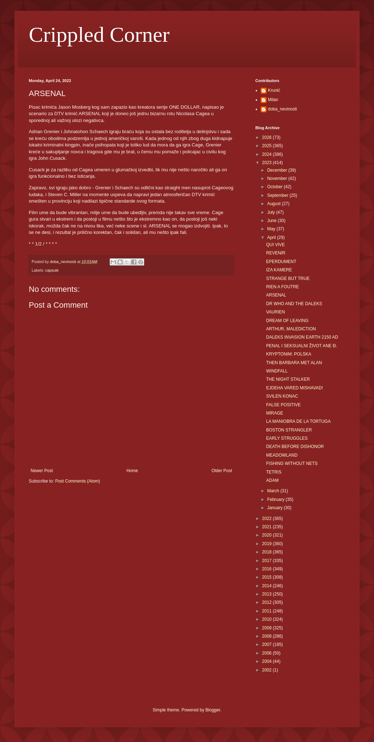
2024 (267, 154)
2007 (267, 644)
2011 (267, 611)
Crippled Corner (99, 34)
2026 (267, 137)
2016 (267, 568)
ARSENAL (276, 295)
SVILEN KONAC (282, 396)
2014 (267, 585)
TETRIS (274, 472)
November (277, 178)
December (277, 170)
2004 (267, 661)
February (276, 499)
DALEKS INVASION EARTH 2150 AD (302, 337)
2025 (267, 145)
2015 (267, 577)
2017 (267, 560)
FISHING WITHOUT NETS (292, 463)
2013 (267, 594)
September (278, 195)
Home (132, 470)
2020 (267, 535)
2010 (267, 619)
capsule (52, 270)
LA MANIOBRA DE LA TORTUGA (298, 421)
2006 (267, 653)
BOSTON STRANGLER (289, 430)
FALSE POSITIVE (283, 404)
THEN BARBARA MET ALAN (294, 362)
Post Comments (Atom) (77, 481)
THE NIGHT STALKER (288, 379)
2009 (267, 627)
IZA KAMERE (279, 269)
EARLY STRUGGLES (287, 438)
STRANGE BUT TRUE (288, 278)
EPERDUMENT (281, 261)
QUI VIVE (275, 244)
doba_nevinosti (282, 109)
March (273, 490)
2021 (267, 526)
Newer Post (42, 470)
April (272, 237)
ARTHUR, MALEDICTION (291, 328)
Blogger (212, 709)
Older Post (221, 470)
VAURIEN (275, 312)
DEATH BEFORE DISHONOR (295, 446)
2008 (267, 636)
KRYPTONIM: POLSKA (288, 354)
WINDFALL (277, 371)
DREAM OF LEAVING (287, 320)
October (275, 186)
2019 (267, 543)
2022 (267, 518)
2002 (267, 670)
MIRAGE (274, 413)
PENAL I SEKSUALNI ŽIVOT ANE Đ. (301, 345)
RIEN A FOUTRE (282, 286)
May (272, 228)
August (274, 203)
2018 (267, 552)
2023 (267, 162)
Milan (273, 99)
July (271, 212)
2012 (267, 602)
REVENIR (275, 252)
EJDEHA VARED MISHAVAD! (294, 387)
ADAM (272, 480)
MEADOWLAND (281, 455)
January (275, 507)
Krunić (274, 90)
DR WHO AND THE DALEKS (294, 303)
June (272, 220)
